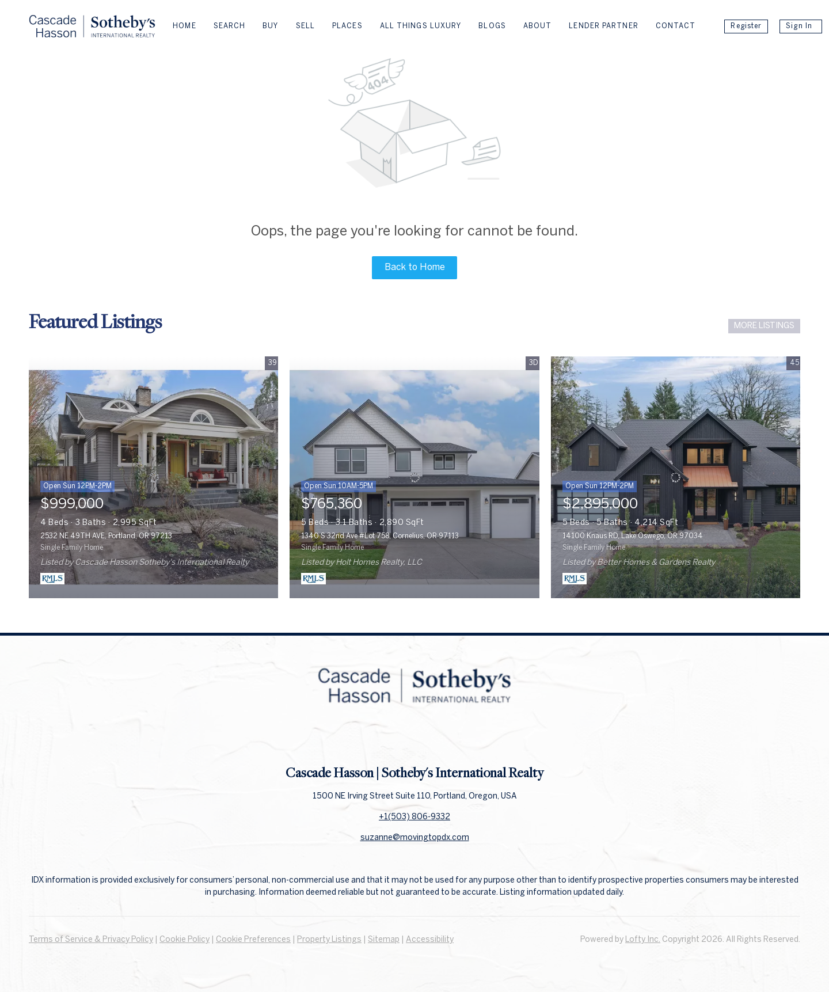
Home (184, 26)
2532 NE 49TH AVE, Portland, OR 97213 (106, 536)
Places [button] (347, 26)
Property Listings (329, 940)
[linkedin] (414, 738)
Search (230, 26)
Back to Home (415, 267)
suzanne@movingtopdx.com (414, 838)
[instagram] (437, 738)
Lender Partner (603, 26)
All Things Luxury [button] (421, 26)
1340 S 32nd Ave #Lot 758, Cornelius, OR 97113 (380, 536)
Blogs (492, 26)
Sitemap (384, 940)
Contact (676, 26)
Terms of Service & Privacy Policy (91, 940)
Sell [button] (305, 26)
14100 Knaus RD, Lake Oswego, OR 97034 (632, 536)
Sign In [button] (799, 26)
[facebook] (391, 738)
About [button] (537, 26)
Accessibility (430, 940)
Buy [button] (270, 26)
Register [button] (746, 26)
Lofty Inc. (642, 940)
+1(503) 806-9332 (414, 817)
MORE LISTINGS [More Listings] (764, 326)
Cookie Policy (184, 940)
